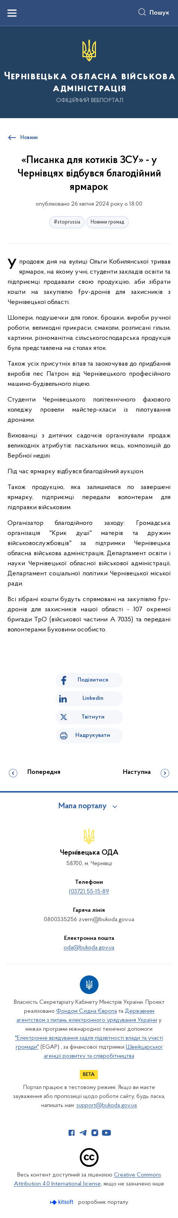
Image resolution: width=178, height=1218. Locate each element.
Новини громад (107, 222)
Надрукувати (92, 735)
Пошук (159, 13)
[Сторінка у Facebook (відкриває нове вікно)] (71, 1132)
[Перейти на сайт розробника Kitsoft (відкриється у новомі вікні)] (62, 1202)
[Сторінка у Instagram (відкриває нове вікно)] (94, 1132)
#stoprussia (67, 222)
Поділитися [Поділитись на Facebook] (93, 680)
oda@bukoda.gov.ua (89, 948)
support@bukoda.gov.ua (106, 1105)
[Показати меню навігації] (12, 13)
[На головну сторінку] (89, 71)
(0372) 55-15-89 (89, 892)
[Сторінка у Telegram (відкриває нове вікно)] (83, 1132)
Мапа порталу (82, 806)
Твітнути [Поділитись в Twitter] (93, 717)
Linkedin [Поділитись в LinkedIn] (92, 698)
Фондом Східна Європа (86, 1011)
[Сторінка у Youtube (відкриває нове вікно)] (106, 1132)
